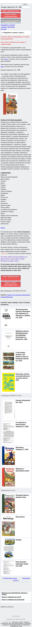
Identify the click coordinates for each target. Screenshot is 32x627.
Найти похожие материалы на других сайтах (11, 21)
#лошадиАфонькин (7, 297)
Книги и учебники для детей (11, 597)
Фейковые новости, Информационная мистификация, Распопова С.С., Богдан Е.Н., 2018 (22, 335)
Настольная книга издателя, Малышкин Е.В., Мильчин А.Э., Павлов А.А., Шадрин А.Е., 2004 (23, 313)
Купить (3, 227)
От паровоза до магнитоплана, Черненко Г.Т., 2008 (22, 424)
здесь (6, 59)
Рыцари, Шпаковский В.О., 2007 (23, 401)
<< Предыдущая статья (9, 578)
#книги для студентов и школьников (18, 295)
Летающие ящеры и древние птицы (22, 496)
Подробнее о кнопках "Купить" (13, 32)
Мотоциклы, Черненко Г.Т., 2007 (22, 448)
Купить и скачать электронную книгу (10, 15)
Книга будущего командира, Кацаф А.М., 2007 (22, 564)
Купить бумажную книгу (11, 11)
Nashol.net (7, 622)
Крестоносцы (20, 516)
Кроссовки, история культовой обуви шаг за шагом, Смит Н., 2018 (23, 377)
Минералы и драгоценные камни (22, 469)
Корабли (19, 539)
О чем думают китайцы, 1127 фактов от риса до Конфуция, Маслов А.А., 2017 (22, 356)
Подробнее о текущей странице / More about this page (8, 27)
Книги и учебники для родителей (13, 599)
